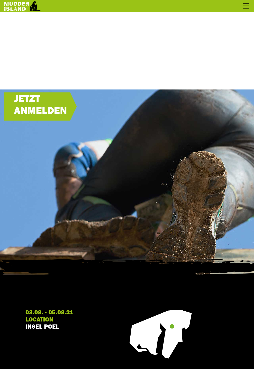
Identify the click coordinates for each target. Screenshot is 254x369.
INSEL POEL (42, 327)
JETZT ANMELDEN (40, 106)
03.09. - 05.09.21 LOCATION (49, 316)
